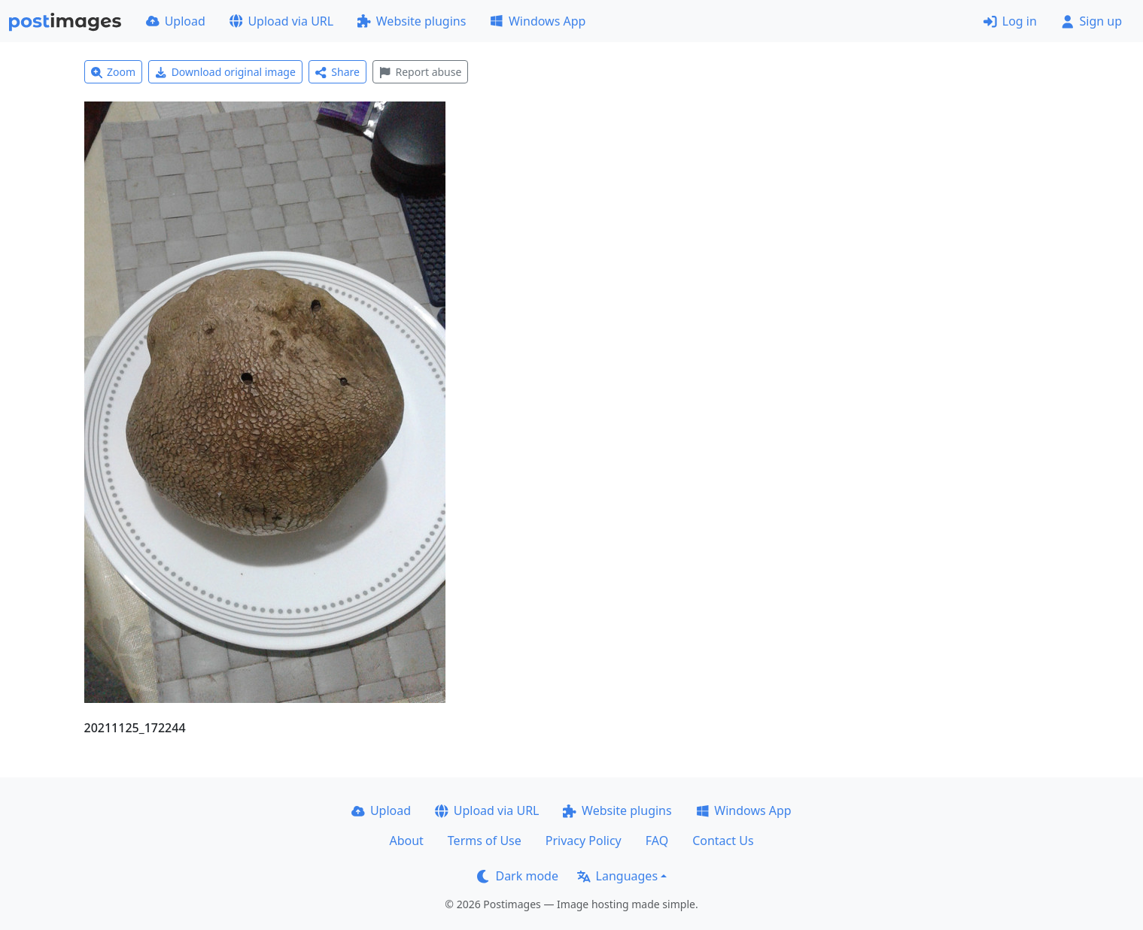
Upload (175, 21)
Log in (1010, 21)
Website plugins (411, 21)
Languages (617, 876)
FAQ (657, 840)
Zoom (113, 72)
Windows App (537, 21)
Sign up (1091, 21)
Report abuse (420, 72)
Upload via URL (281, 21)
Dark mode (517, 876)
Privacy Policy (584, 840)
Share (337, 72)
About (406, 840)
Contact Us (722, 840)
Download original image (225, 72)
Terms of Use (484, 840)
